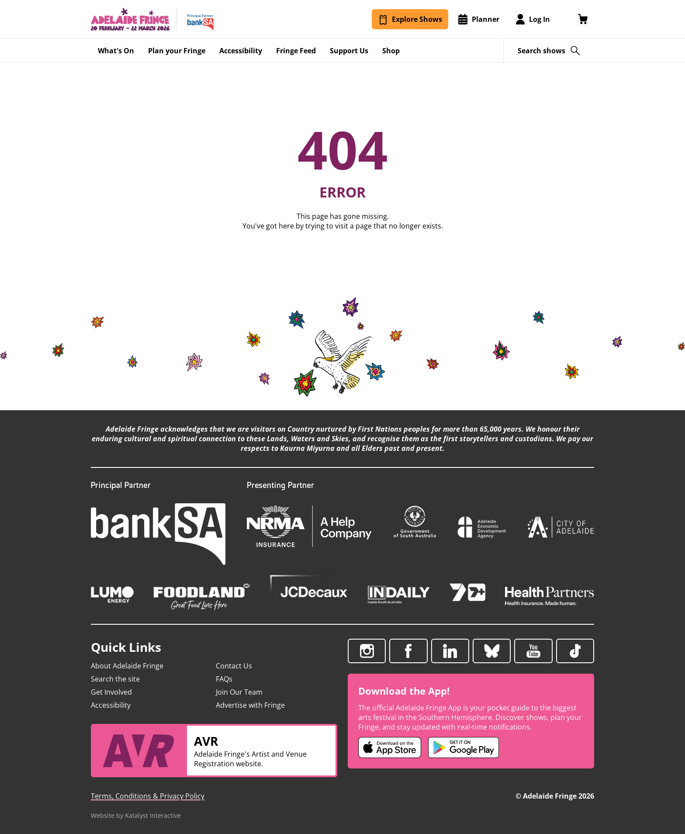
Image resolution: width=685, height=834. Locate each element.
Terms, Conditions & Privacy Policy (147, 796)
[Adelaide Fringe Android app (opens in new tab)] (463, 747)
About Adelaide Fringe (127, 666)
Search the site (115, 679)
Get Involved (111, 692)
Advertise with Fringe (250, 705)
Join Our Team (239, 692)
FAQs (224, 679)
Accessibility (111, 705)
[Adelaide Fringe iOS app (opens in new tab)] (389, 747)
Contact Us (234, 666)
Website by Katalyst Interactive (136, 815)
